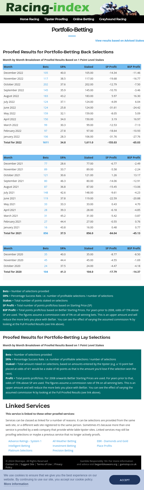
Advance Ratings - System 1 (25, 441)
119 (45, 198)
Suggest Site (27, 464)
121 (45, 175)
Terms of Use (44, 464)
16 (45, 227)
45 (45, 260)
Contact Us (12, 464)
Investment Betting (64, 446)
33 (45, 204)
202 (45, 84)
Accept (125, 480)
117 (45, 78)
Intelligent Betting (19, 446)
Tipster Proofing (56, 19)
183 (45, 96)
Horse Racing (29, 19)
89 (45, 169)
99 (45, 125)
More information (16, 484)
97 (45, 131)
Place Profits (104, 446)
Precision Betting (63, 450)
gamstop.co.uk (128, 464)
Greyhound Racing (112, 19)
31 (45, 215)
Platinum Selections (20, 450)
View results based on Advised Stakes (119, 40)
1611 (46, 142)
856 (45, 233)
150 (45, 119)
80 (45, 181)
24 (45, 266)
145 (45, 90)
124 (45, 102)
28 (45, 210)
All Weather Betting (64, 441)
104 (45, 271)
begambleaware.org (106, 464)
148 (45, 192)
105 (45, 72)
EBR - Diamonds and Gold (112, 441)
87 (45, 186)
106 (45, 136)
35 (45, 254)
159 (45, 113)
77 (45, 163)
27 (45, 221)
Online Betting (83, 19)
